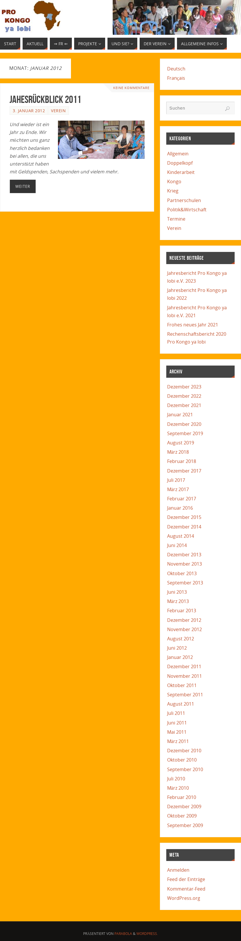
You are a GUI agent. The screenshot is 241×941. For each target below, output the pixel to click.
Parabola (123, 933)
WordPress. (147, 933)
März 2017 (178, 489)
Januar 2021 (180, 414)
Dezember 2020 (184, 424)
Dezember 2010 (184, 750)
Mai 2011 (177, 732)
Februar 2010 (181, 797)
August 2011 (180, 704)
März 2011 (178, 741)
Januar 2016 (180, 508)
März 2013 (178, 601)
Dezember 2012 (184, 620)
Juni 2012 (177, 648)
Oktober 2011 (182, 685)
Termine (176, 219)
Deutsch (176, 69)
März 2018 (178, 452)
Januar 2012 (180, 657)
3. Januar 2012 (29, 110)
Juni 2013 (177, 592)
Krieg (172, 191)
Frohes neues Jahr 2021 (192, 324)
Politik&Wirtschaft (187, 209)
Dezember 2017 (184, 471)
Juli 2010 (176, 778)
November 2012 (184, 629)
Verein (58, 110)
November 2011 (184, 676)
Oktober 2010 (182, 760)
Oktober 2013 (182, 573)
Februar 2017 (181, 498)
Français (176, 78)
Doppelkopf (180, 163)
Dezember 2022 (184, 396)
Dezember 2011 (184, 666)
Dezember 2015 (184, 517)
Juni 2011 (177, 723)
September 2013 (185, 583)
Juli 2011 (176, 713)
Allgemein (178, 153)
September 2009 (185, 825)
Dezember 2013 (184, 554)
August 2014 (180, 536)
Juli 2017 (176, 480)
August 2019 (180, 442)
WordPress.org (183, 898)
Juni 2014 (177, 545)
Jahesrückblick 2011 (45, 99)
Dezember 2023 (184, 387)
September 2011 (185, 694)
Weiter (22, 186)
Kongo (174, 181)
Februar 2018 (181, 461)
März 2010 (178, 788)
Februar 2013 (181, 610)
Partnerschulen (184, 200)
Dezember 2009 (184, 806)
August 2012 (180, 638)
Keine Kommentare (131, 88)
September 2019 (185, 433)
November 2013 (184, 564)
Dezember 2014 (184, 527)
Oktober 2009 (182, 816)
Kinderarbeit (181, 172)
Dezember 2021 (184, 405)
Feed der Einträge (186, 879)
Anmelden (178, 870)
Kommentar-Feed (186, 889)
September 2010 (185, 769)
